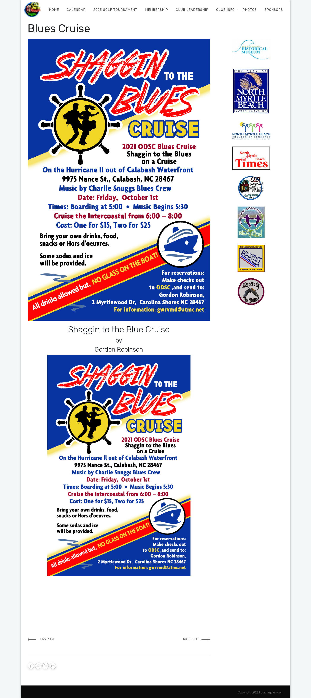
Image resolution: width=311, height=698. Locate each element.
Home (54, 10)
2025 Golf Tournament (115, 10)
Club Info (225, 10)
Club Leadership (192, 10)
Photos (250, 10)
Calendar (76, 10)
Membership (156, 10)
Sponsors (274, 10)
